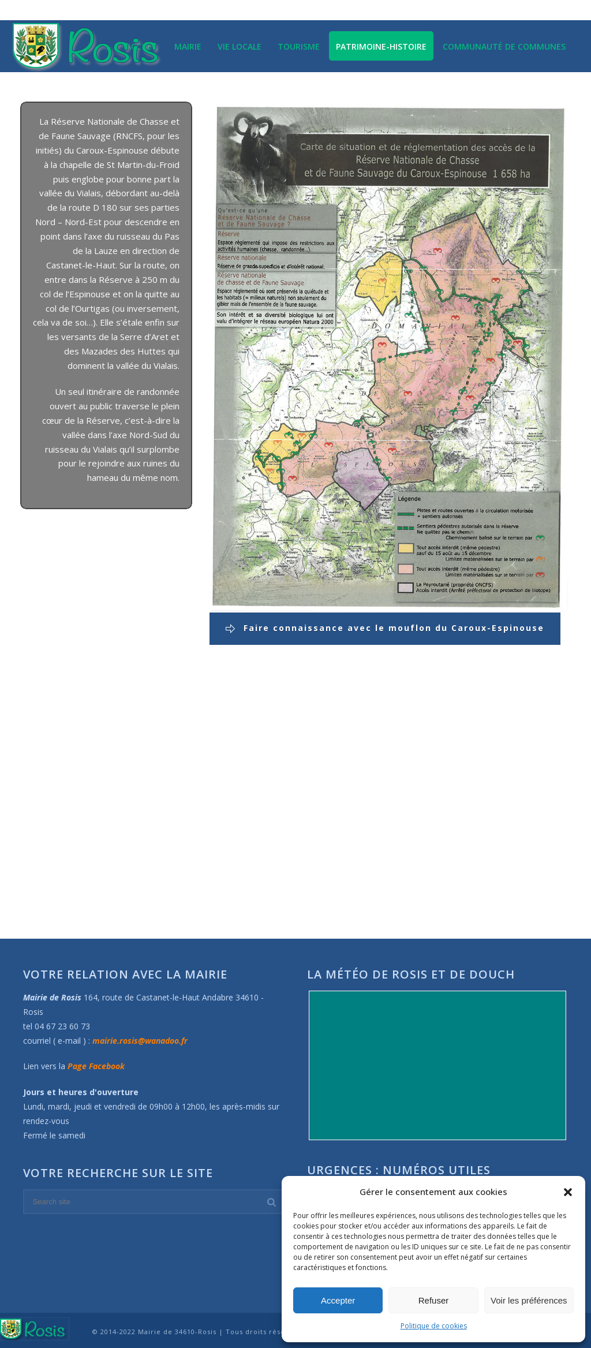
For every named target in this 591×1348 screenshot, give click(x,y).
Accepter (338, 1300)
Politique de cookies (434, 1326)
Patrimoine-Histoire (381, 46)
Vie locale (239, 46)
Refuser (433, 1300)
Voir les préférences (529, 1300)
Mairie (187, 46)
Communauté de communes (504, 46)
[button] (568, 1192)
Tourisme (299, 46)
